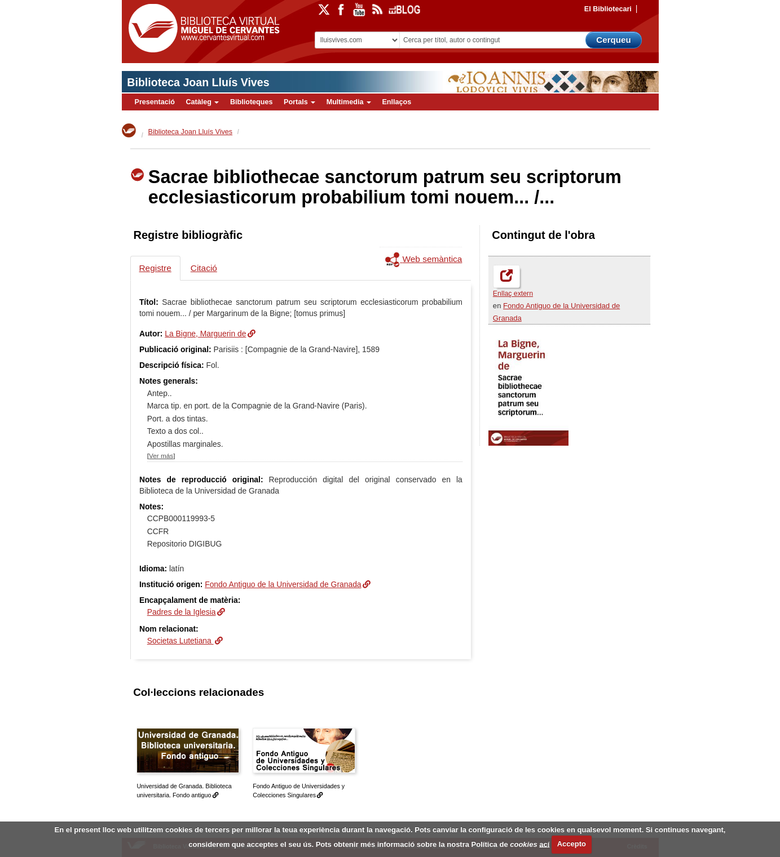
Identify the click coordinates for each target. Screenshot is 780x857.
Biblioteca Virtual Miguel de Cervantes (201, 28)
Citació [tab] (204, 268)
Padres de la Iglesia (181, 611)
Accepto (571, 844)
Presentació (155, 102)
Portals (299, 102)
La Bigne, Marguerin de (205, 333)
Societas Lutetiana (180, 640)
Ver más (161, 455)
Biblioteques (251, 102)
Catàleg (202, 102)
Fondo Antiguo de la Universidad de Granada (283, 584)
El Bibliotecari (608, 9)
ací (544, 844)
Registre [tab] (155, 268)
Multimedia (349, 102)
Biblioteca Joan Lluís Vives (198, 82)
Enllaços (396, 102)
